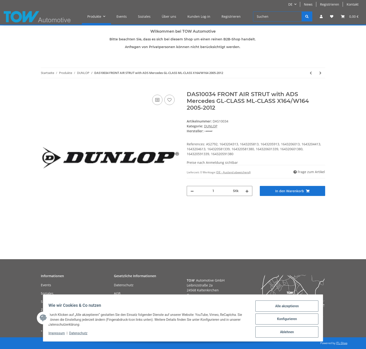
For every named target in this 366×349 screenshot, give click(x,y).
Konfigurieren (285, 320)
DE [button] (290, 4)
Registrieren (329, 4)
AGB (117, 293)
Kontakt (353, 4)
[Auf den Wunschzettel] (169, 100)
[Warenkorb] (349, 16)
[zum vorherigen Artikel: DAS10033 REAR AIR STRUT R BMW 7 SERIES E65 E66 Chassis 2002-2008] (311, 73)
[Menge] (213, 191)
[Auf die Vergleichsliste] (157, 100)
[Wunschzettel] (331, 16)
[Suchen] (277, 16)
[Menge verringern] (192, 191)
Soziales (144, 16)
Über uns (169, 16)
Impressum (59, 334)
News (308, 4)
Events (121, 16)
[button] (321, 16)
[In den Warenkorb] (44, 88)
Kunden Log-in (198, 16)
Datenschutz (124, 285)
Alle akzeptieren (284, 308)
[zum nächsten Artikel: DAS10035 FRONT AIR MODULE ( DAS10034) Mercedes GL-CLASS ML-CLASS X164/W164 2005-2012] (320, 73)
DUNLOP (210, 126)
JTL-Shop (341, 343)
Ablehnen (285, 332)
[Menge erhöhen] (247, 191)
